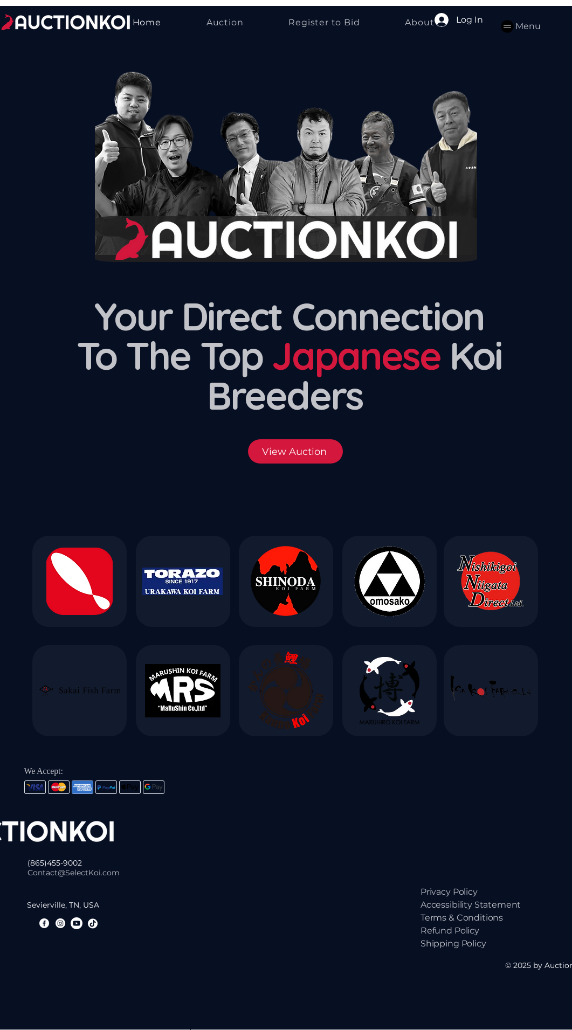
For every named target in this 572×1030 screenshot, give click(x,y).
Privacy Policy (449, 892)
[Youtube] (76, 923)
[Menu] (520, 26)
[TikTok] (93, 923)
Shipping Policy (453, 943)
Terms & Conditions (462, 918)
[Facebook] (44, 923)
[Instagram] (60, 923)
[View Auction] (295, 451)
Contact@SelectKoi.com (73, 872)
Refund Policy (450, 930)
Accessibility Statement (471, 905)
